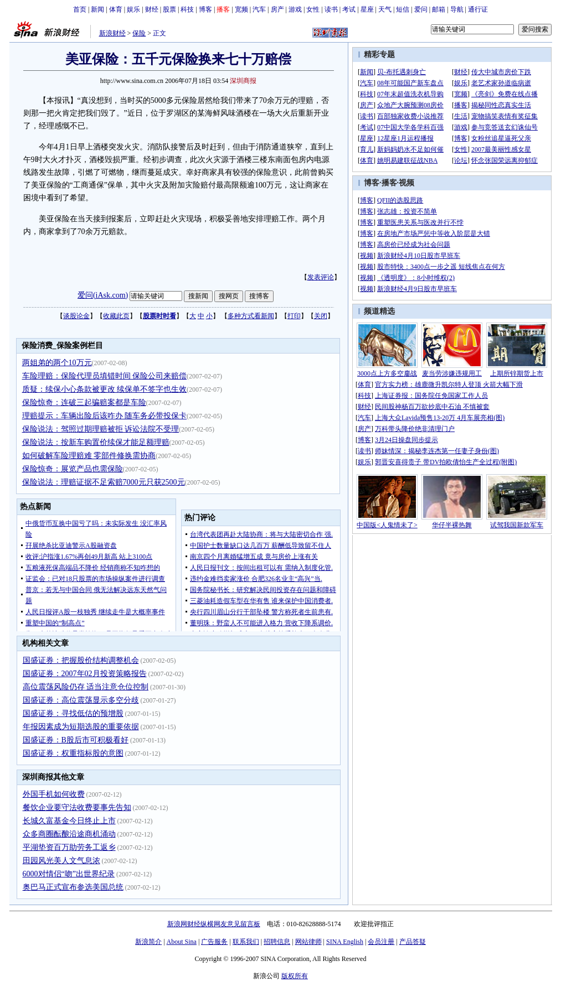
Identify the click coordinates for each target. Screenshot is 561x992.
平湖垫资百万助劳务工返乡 (69, 847)
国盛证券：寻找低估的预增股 (73, 713)
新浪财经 (112, 33)
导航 (457, 9)
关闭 (320, 316)
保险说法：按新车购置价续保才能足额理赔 (95, 442)
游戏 (295, 9)
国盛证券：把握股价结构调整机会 (81, 660)
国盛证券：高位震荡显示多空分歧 (81, 700)
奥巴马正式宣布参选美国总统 (73, 887)
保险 (139, 33)
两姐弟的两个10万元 (57, 363)
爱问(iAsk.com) (103, 295)
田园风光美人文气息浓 (61, 860)
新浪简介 (148, 942)
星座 (367, 9)
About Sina (182, 942)
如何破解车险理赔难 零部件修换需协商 (89, 455)
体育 (115, 9)
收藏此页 (116, 316)
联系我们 (246, 942)
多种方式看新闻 (251, 316)
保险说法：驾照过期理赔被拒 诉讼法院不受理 (100, 429)
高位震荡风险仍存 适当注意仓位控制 (86, 687)
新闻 (97, 9)
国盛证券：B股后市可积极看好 (75, 740)
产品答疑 (412, 942)
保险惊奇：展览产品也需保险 (72, 469)
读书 (331, 9)
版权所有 (294, 976)
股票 (169, 9)
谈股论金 (76, 316)
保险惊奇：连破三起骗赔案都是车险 (84, 402)
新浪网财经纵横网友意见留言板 (213, 924)
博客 (205, 9)
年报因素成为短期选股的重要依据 (81, 727)
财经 (151, 9)
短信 (402, 9)
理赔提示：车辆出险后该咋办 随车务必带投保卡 (104, 416)
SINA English (344, 942)
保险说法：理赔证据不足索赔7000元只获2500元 (103, 482)
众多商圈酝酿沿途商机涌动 (69, 834)
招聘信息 (277, 942)
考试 (349, 9)
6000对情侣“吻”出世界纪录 (69, 874)
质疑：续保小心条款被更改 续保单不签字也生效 (104, 389)
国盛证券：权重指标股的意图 (73, 753)
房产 (277, 9)
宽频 (241, 9)
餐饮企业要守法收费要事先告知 (77, 807)
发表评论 (320, 277)
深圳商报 (243, 81)
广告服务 (214, 942)
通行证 (478, 9)
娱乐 (133, 9)
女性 (313, 9)
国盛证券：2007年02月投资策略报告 (85, 673)
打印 (294, 316)
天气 (385, 9)
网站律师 (308, 942)
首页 (79, 9)
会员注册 (381, 942)
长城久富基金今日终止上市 (69, 821)
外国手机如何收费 (54, 794)
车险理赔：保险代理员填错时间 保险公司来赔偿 (104, 376)
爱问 (421, 9)
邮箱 (438, 9)
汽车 (259, 9)
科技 (187, 9)
